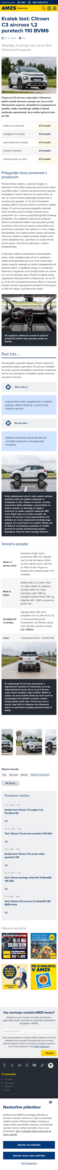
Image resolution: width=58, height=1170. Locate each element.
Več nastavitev (29, 1163)
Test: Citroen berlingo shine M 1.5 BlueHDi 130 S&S (28, 879)
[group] (29, 742)
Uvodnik (9, 1079)
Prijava (49, 1053)
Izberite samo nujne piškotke (29, 1155)
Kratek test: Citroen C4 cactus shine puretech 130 (25, 855)
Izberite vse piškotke (29, 1145)
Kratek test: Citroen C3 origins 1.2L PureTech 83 (24, 811)
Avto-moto (9, 1082)
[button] (8, 742)
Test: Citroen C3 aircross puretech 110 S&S (28, 833)
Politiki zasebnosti (41, 1046)
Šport (7, 1089)
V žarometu (9, 1074)
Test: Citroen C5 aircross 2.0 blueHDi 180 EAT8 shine (28, 902)
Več (6, 820)
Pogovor (9, 1086)
